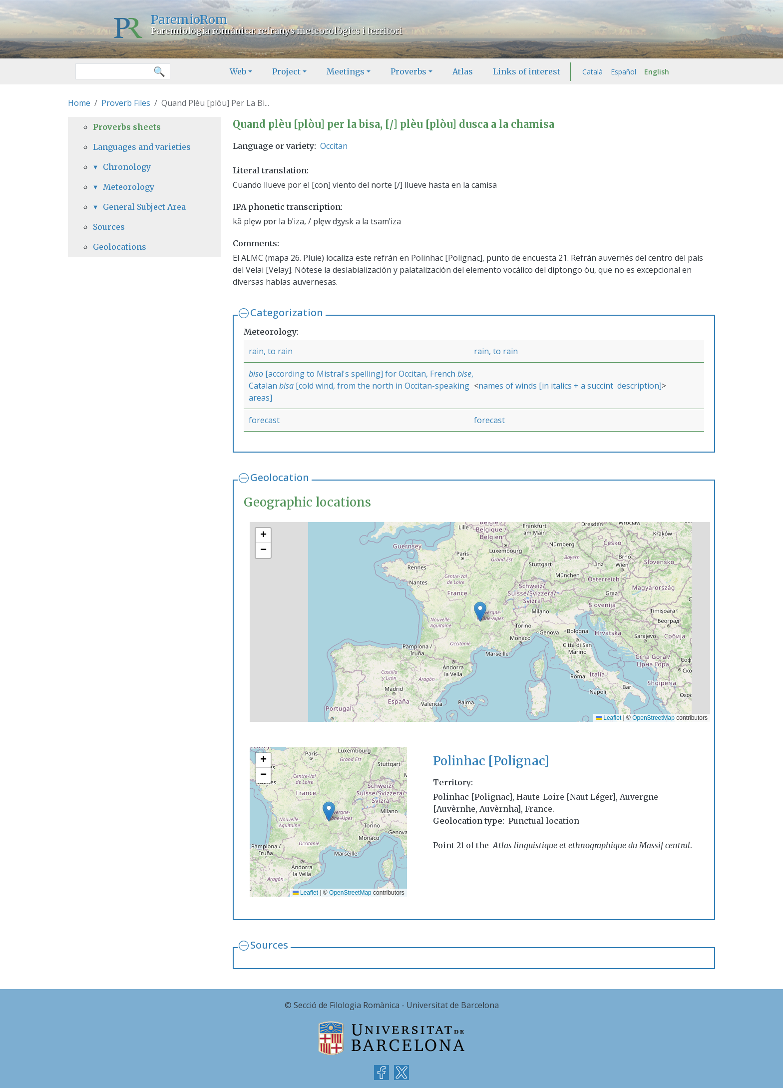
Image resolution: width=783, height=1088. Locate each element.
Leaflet (608, 717)
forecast (264, 420)
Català (592, 71)
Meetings (346, 71)
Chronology (127, 167)
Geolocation (279, 477)
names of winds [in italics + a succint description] (570, 385)
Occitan (334, 145)
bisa (287, 385)
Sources (269, 945)
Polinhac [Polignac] (491, 761)
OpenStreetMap (653, 717)
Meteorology (128, 187)
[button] (480, 611)
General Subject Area (144, 207)
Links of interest (526, 71)
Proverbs (408, 71)
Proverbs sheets (127, 127)
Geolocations (119, 247)
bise (464, 373)
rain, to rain (271, 351)
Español (623, 71)
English (656, 71)
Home (79, 102)
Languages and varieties (142, 147)
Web (238, 71)
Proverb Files (125, 102)
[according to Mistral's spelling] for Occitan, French (360, 373)
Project (286, 71)
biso (256, 373)
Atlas (462, 71)
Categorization (286, 312)
